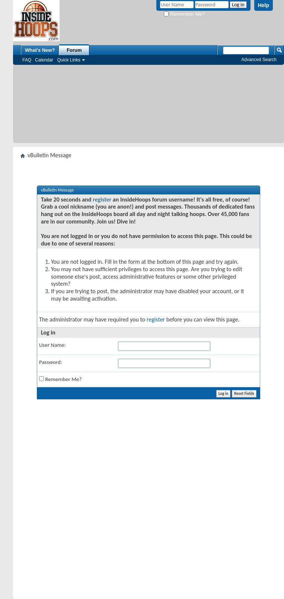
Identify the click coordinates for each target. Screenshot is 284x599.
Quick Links (68, 60)
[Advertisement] (149, 106)
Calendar (44, 60)
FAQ (26, 60)
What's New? (40, 50)
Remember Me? (184, 14)
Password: (50, 362)
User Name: (52, 345)
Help (263, 5)
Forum (74, 50)
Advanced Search (259, 59)
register (102, 199)
